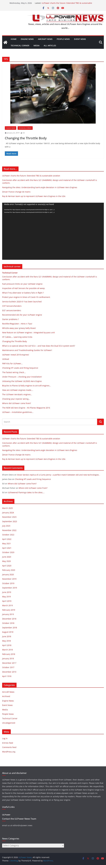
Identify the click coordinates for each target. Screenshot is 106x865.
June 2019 (6, 592)
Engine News (27, 39)
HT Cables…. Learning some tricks (17, 337)
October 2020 (8, 552)
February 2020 (8, 570)
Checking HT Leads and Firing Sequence (20, 368)
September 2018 (9, 627)
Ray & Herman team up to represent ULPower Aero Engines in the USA (33, 196)
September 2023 (9, 521)
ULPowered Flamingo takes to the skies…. (26, 492)
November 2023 (9, 517)
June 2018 (6, 636)
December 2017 (9, 663)
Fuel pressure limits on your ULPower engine (22, 284)
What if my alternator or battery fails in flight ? (23, 292)
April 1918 (6, 676)
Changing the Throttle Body (26, 138)
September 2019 (9, 587)
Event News (80, 39)
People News (63, 39)
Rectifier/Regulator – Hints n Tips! (17, 323)
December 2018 (9, 618)
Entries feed (7, 743)
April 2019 (6, 601)
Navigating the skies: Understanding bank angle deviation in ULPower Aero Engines (39, 187)
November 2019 (9, 579)
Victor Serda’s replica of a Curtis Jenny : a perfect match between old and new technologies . (58, 474)
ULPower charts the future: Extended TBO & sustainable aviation (31, 175)
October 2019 (8, 583)
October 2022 (8, 534)
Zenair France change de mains (16, 191)
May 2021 (6, 543)
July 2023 (6, 526)
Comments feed (9, 747)
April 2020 (6, 565)
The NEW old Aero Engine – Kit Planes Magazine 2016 (26, 407)
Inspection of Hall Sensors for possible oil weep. (23, 288)
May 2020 (6, 561)
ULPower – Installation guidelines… (17, 412)
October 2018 (8, 623)
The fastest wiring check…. (14, 372)
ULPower (6, 814)
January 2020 (8, 574)
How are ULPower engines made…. (17, 390)
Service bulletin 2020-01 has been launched (22, 301)
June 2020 (6, 556)
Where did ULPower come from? (16, 403)
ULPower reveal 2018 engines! (15, 354)
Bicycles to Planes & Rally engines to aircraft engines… (26, 385)
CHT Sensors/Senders (11, 306)
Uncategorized (8, 723)
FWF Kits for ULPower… (12, 363)
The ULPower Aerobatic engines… (17, 394)
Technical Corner (20, 45)
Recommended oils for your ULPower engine (22, 315)
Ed (24, 133)
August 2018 (7, 632)
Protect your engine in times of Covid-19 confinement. (26, 297)
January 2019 (8, 614)
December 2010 (9, 671)
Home (14, 39)
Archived (6, 696)
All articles (50, 45)
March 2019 (7, 605)
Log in (5, 738)
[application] (53, 231)
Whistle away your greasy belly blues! (19, 328)
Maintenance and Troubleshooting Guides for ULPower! (27, 350)
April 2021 (6, 548)
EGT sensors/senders (11, 310)
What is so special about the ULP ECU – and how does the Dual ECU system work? (38, 345)
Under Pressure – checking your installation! (22, 376)
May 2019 (6, 596)
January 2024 (8, 512)
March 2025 (7, 508)
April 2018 (6, 645)
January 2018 (8, 658)
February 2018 (8, 654)
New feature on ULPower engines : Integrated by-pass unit (28, 332)
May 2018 (6, 641)
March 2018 (7, 649)
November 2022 (9, 530)
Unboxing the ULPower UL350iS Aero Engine (22, 381)
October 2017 (8, 667)
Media (36, 45)
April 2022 (6, 539)
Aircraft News (45, 39)
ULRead (5, 359)
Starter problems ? (10, 319)
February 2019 (8, 610)
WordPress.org (8, 751)
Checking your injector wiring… (16, 399)
